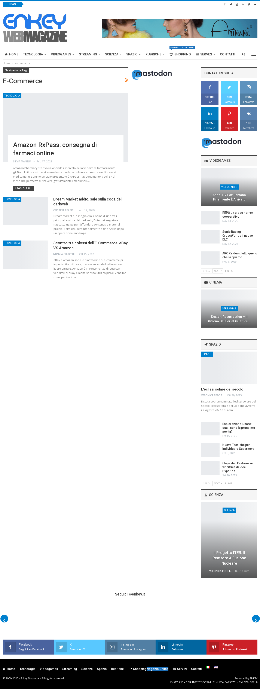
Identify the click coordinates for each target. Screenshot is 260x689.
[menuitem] (208, 667)
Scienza (111, 54)
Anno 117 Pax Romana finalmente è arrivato (229, 197)
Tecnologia (33, 54)
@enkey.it (136, 594)
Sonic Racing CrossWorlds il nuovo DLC (237, 235)
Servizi (204, 54)
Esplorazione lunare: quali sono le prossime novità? (238, 427)
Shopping (181, 52)
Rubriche (153, 54)
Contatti (227, 54)
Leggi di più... (23, 188)
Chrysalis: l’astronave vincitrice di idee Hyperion (237, 467)
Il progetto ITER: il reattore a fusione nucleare (229, 558)
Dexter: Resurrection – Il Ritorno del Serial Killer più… (229, 319)
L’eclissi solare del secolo (222, 389)
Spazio (132, 54)
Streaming (88, 54)
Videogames (61, 54)
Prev (206, 270)
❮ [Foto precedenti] (4, 620)
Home (11, 54)
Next (218, 270)
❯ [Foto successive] (256, 620)
